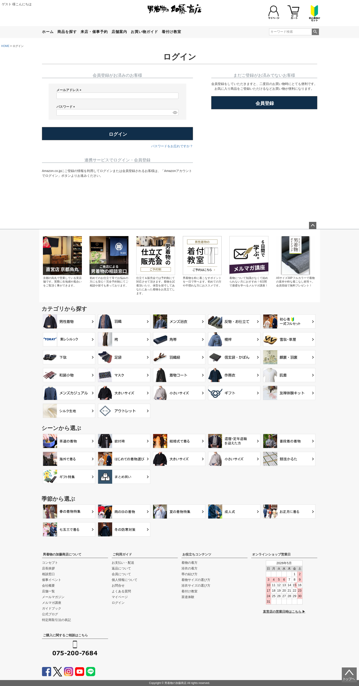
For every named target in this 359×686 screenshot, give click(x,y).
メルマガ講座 (51, 602)
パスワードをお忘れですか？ (172, 146)
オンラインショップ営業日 (271, 554)
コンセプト (50, 562)
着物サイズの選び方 (195, 580)
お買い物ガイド (144, 32)
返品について (121, 568)
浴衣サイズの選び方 (195, 585)
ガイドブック (51, 608)
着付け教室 (171, 32)
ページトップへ (312, 225)
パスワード (66, 107)
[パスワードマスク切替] (175, 112)
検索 (315, 32)
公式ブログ (50, 614)
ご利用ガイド (122, 554)
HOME (5, 46)
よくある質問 (121, 591)
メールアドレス (69, 90)
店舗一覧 (48, 591)
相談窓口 (48, 574)
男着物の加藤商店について (62, 554)
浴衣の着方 (189, 568)
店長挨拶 (48, 568)
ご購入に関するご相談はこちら (65, 635)
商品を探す (67, 32)
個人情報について (124, 580)
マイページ (120, 597)
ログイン (118, 602)
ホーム (48, 32)
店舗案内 (119, 32)
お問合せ (118, 585)
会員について (121, 574)
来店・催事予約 (94, 32)
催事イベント (51, 580)
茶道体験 (187, 597)
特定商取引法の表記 (56, 620)
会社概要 (48, 585)
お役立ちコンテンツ (196, 554)
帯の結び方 (189, 574)
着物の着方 (189, 562)
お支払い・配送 (123, 562)
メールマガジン (53, 597)
